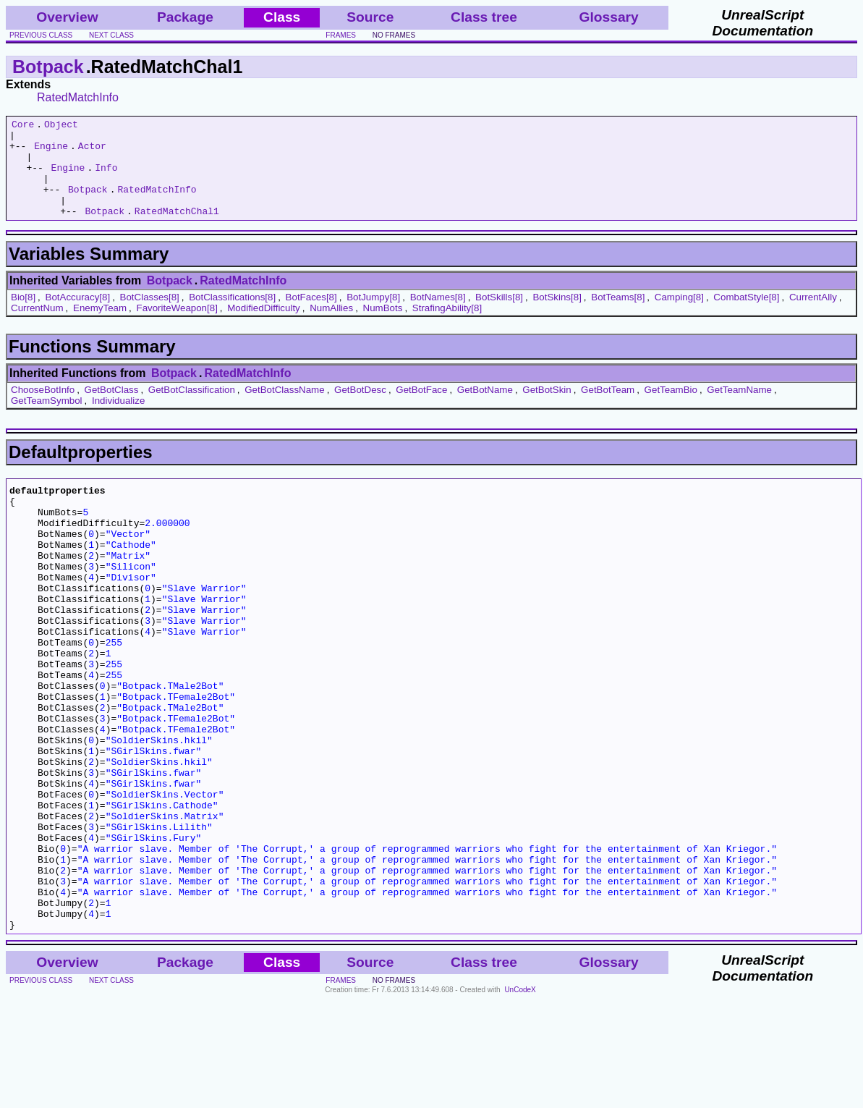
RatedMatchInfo (78, 97)
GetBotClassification (191, 409)
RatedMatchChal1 (177, 230)
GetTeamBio (671, 409)
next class (111, 35)
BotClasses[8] (149, 316)
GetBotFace (421, 409)
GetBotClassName (284, 409)
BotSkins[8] (556, 316)
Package (185, 17)
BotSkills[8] (499, 316)
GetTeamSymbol (46, 420)
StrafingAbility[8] (447, 327)
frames (341, 35)
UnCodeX (519, 1098)
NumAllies (331, 327)
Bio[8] (23, 316)
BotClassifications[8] (232, 316)
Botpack (48, 66)
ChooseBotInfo (43, 409)
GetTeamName (739, 409)
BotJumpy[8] (373, 316)
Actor (92, 151)
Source (370, 17)
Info (106, 178)
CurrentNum (37, 327)
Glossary (609, 17)
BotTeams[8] (618, 316)
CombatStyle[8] (746, 316)
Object (61, 125)
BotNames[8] (438, 316)
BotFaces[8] (311, 316)
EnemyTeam (100, 327)
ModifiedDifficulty (263, 327)
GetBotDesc (360, 409)
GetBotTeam (607, 409)
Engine (51, 151)
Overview (67, 17)
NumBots (383, 327)
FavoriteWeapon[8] (176, 327)
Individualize (118, 420)
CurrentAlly (813, 316)
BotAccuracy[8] (78, 316)
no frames (394, 35)
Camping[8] (679, 316)
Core (23, 125)
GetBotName (485, 409)
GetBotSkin (546, 409)
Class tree (484, 17)
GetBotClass (112, 409)
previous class (40, 35)
